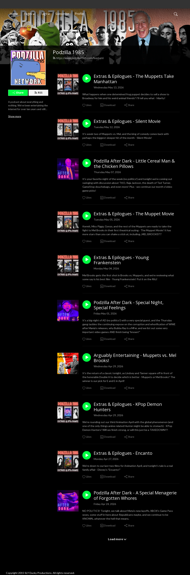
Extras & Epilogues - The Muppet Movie (134, 213)
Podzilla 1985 (68, 52)
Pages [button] (28, 14)
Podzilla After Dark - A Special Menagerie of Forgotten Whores (135, 495)
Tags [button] (43, 14)
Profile (79, 14)
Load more (117, 539)
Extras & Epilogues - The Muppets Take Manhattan (134, 79)
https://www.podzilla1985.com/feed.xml (78, 58)
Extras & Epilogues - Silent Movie (127, 121)
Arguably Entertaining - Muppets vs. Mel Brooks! (135, 358)
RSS (38, 92)
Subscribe (62, 14)
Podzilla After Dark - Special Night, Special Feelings (128, 305)
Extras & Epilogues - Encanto (123, 453)
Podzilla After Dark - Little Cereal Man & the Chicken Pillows (134, 163)
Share (18, 92)
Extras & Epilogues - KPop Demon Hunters (128, 407)
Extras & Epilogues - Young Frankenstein (121, 260)
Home (14, 14)
